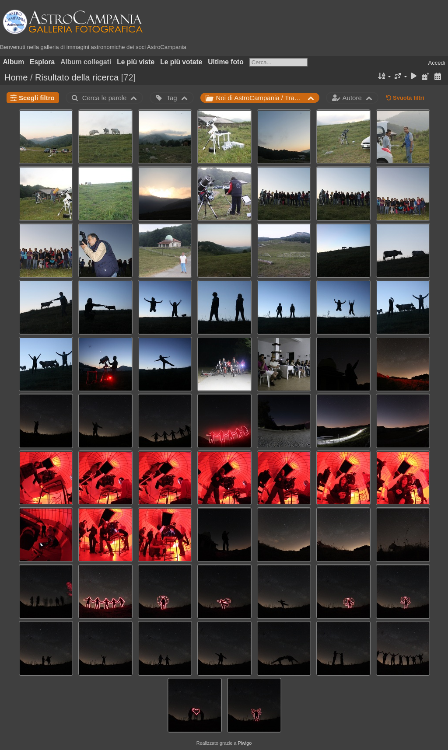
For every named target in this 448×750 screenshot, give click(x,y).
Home (16, 77)
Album (13, 62)
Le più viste (135, 62)
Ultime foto (225, 62)
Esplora (42, 62)
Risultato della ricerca (77, 77)
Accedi (436, 62)
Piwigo (245, 743)
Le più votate (181, 62)
